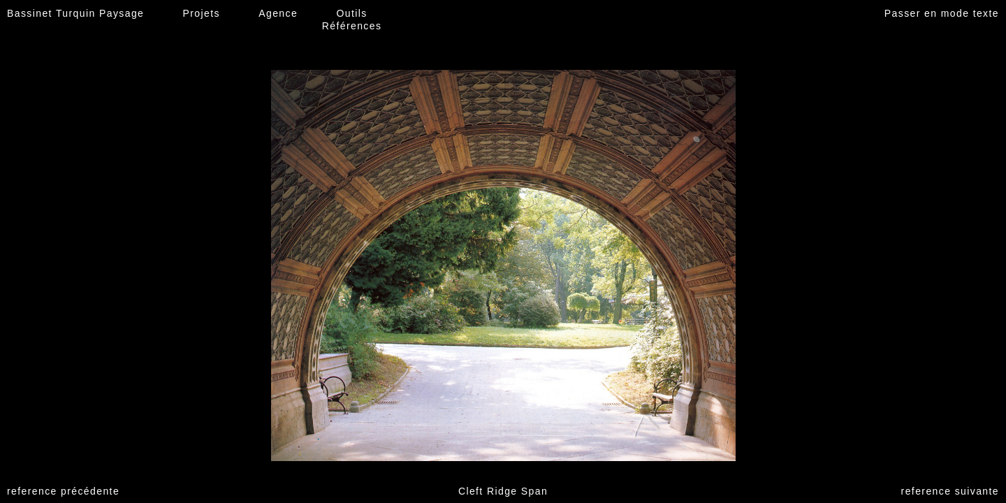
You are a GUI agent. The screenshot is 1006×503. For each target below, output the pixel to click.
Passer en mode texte (941, 13)
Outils (351, 13)
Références (352, 25)
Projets (201, 13)
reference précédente (63, 491)
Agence (278, 13)
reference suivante (950, 491)
